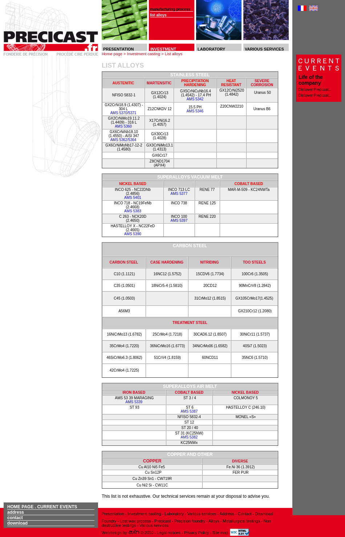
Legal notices (169, 532)
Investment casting (143, 54)
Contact (15, 517)
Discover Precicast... (315, 90)
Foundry (109, 521)
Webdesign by (121, 532)
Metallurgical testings (241, 521)
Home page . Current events (42, 506)
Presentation (113, 514)
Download (17, 523)
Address (15, 512)
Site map (220, 532)
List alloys (158, 15)
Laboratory (174, 514)
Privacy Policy (197, 532)
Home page (112, 54)
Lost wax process (135, 521)
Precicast (162, 521)
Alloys (213, 521)
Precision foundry (189, 521)
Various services (201, 514)
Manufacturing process (170, 9)
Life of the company (311, 80)
